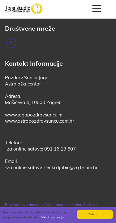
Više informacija (52, 217)
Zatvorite (94, 214)
